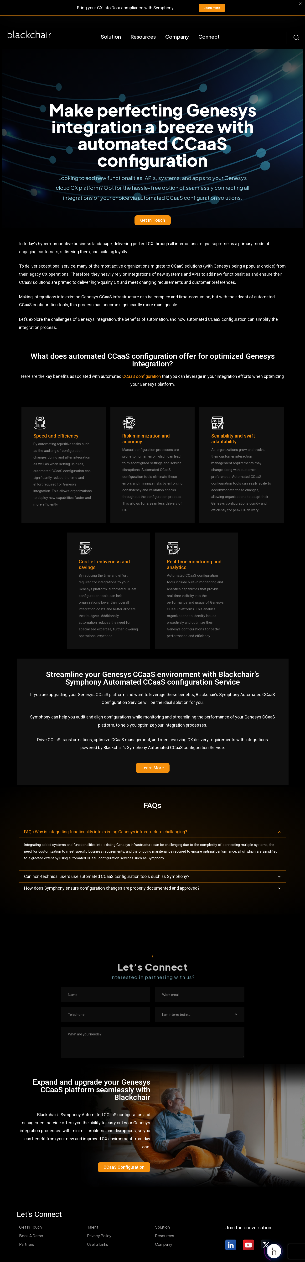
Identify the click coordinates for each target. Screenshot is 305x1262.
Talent (92, 1227)
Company (177, 36)
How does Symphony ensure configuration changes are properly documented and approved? (112, 888)
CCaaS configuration (141, 376)
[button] (152, 832)
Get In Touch (30, 1227)
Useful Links (97, 1244)
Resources (143, 36)
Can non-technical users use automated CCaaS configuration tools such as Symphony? (106, 876)
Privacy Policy (99, 1235)
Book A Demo (31, 1235)
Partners (26, 1244)
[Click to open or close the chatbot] (274, 1250)
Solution (111, 36)
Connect (209, 36)
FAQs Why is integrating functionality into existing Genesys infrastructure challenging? (105, 831)
